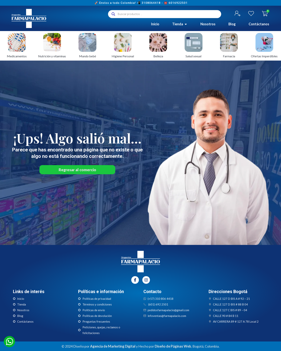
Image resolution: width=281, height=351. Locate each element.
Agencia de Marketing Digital (112, 346)
